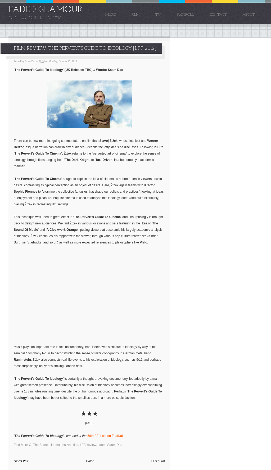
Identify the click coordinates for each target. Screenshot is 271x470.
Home (90, 461)
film (75, 445)
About (248, 15)
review (91, 445)
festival (66, 445)
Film (135, 15)
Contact (218, 15)
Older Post (158, 461)
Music (110, 15)
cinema (54, 445)
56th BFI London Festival (105, 436)
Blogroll (185, 15)
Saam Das (114, 445)
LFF (82, 445)
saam (101, 445)
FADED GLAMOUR (45, 10)
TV (158, 15)
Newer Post (21, 461)
